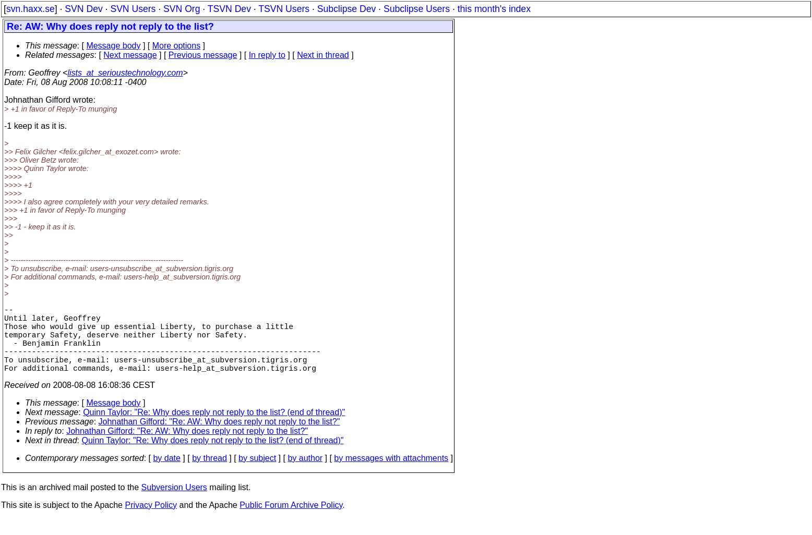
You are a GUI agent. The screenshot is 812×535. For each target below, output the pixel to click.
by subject (257, 474)
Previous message (203, 55)
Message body (113, 45)
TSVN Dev (229, 9)
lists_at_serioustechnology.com (125, 72)
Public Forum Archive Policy (291, 521)
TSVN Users (283, 9)
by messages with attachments (391, 474)
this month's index (494, 9)
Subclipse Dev (346, 9)
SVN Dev (83, 9)
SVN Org (181, 9)
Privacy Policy (151, 521)
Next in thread (323, 55)
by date (166, 474)
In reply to (267, 55)
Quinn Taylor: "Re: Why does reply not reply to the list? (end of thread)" (214, 428)
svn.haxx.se (30, 9)
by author (305, 474)
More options (176, 45)
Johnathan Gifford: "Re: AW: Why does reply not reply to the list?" (219, 438)
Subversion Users (174, 504)
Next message (130, 55)
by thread (209, 474)
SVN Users (133, 9)
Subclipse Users (417, 9)
